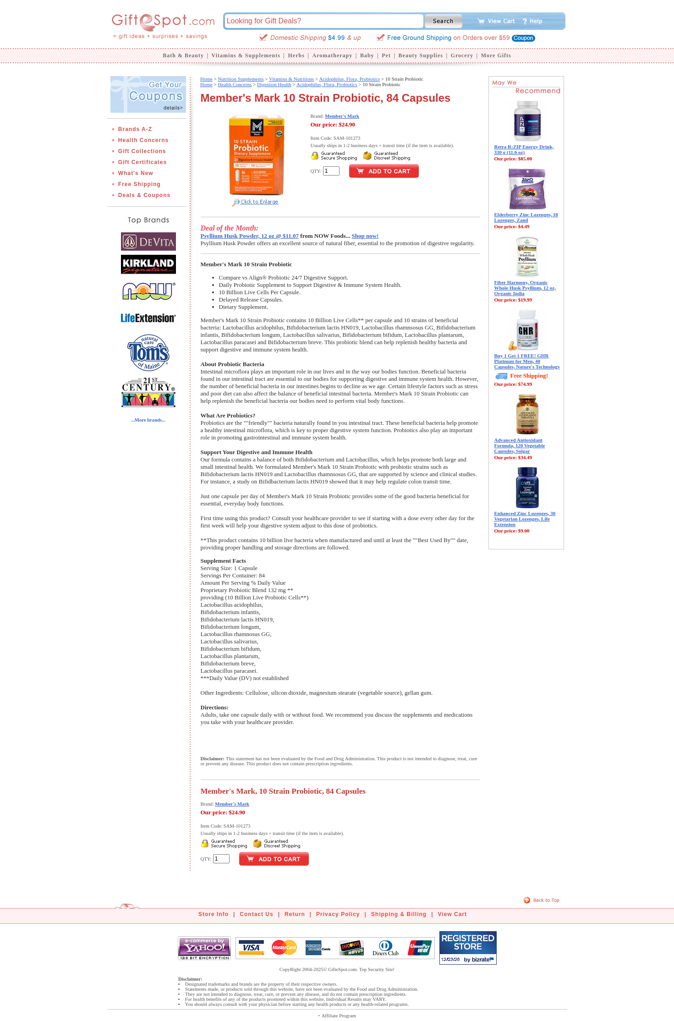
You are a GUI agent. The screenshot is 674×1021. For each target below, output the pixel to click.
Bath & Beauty (183, 55)
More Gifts (496, 55)
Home (206, 79)
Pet (386, 55)
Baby (367, 55)
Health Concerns (143, 140)
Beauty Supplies (421, 55)
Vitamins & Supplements (246, 55)
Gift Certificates (142, 162)
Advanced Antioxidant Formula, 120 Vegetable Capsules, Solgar (519, 445)
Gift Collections (142, 151)
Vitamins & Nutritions (291, 79)
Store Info (213, 914)
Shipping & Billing (399, 914)
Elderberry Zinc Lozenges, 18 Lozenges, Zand (526, 217)
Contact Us (256, 914)
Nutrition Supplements (241, 79)
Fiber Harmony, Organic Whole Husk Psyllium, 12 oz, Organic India (525, 288)
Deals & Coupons (144, 195)
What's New (135, 173)
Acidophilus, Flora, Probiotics (349, 79)
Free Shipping (139, 184)
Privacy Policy (338, 914)
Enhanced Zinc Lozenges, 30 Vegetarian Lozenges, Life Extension (525, 518)
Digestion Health (274, 84)
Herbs (296, 55)
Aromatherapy (332, 55)
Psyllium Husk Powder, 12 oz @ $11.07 (250, 235)
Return (295, 914)
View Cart (452, 914)
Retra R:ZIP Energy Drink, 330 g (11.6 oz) (524, 149)
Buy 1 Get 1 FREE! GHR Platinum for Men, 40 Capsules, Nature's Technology (527, 361)
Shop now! (365, 235)
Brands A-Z (135, 129)
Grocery (462, 55)
